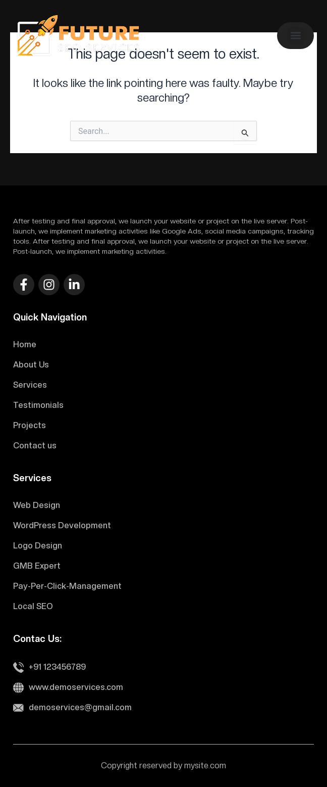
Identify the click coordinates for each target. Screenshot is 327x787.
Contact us (35, 445)
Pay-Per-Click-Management (67, 586)
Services (30, 385)
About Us (31, 364)
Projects (29, 425)
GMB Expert (37, 566)
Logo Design (37, 545)
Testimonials (38, 405)
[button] (295, 35)
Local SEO (33, 606)
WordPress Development (62, 525)
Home (24, 344)
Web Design (36, 505)
